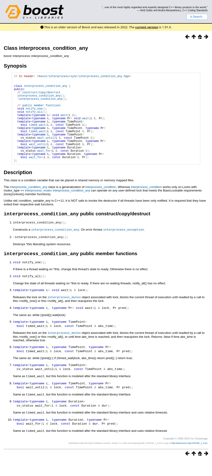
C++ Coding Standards (195, 10)
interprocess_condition (100, 205)
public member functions (41, 112)
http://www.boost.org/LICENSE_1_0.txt (189, 459)
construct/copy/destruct (41, 96)
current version (146, 27)
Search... (197, 16)
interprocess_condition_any (45, 89)
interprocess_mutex (38, 209)
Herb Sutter (146, 10)
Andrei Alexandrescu (169, 10)
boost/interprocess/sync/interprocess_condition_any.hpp (84, 77)
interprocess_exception (123, 249)
